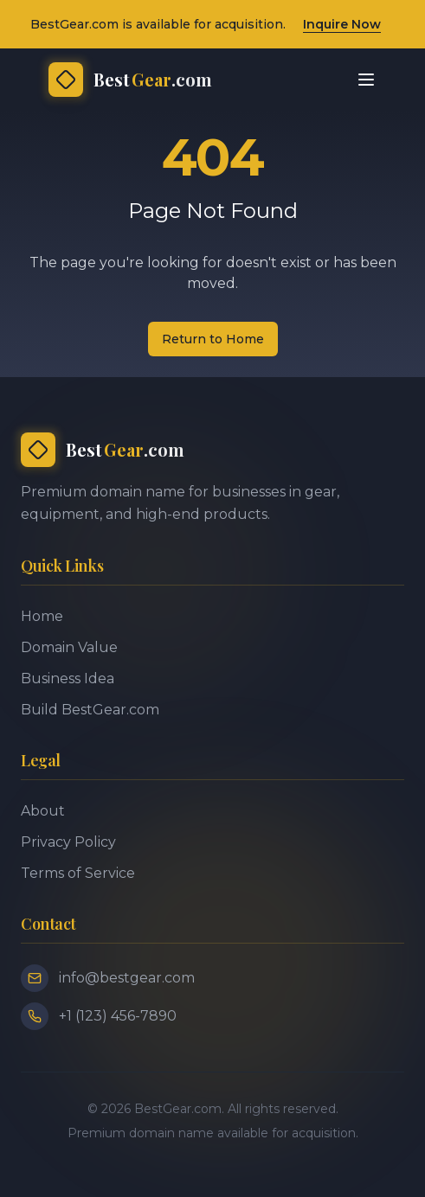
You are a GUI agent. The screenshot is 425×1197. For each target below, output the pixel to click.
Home (42, 616)
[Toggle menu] (366, 79)
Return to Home (213, 339)
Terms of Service (78, 873)
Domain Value (69, 647)
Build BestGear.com (90, 709)
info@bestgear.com (127, 978)
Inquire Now (342, 24)
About (43, 811)
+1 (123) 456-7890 (118, 1016)
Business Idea (67, 678)
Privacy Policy (68, 842)
